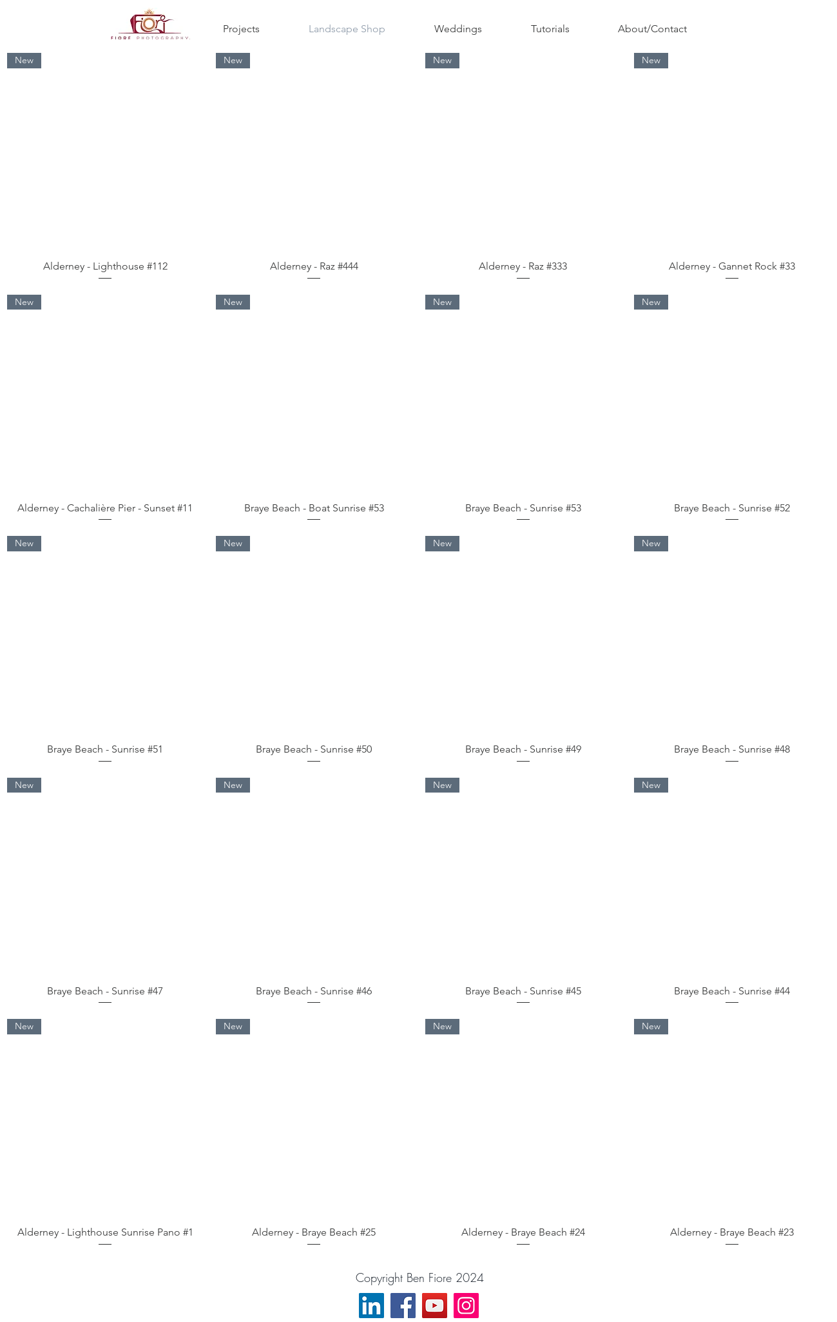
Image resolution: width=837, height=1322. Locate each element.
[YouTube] (434, 1305)
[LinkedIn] (371, 1305)
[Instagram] (466, 1305)
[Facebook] (403, 1305)
